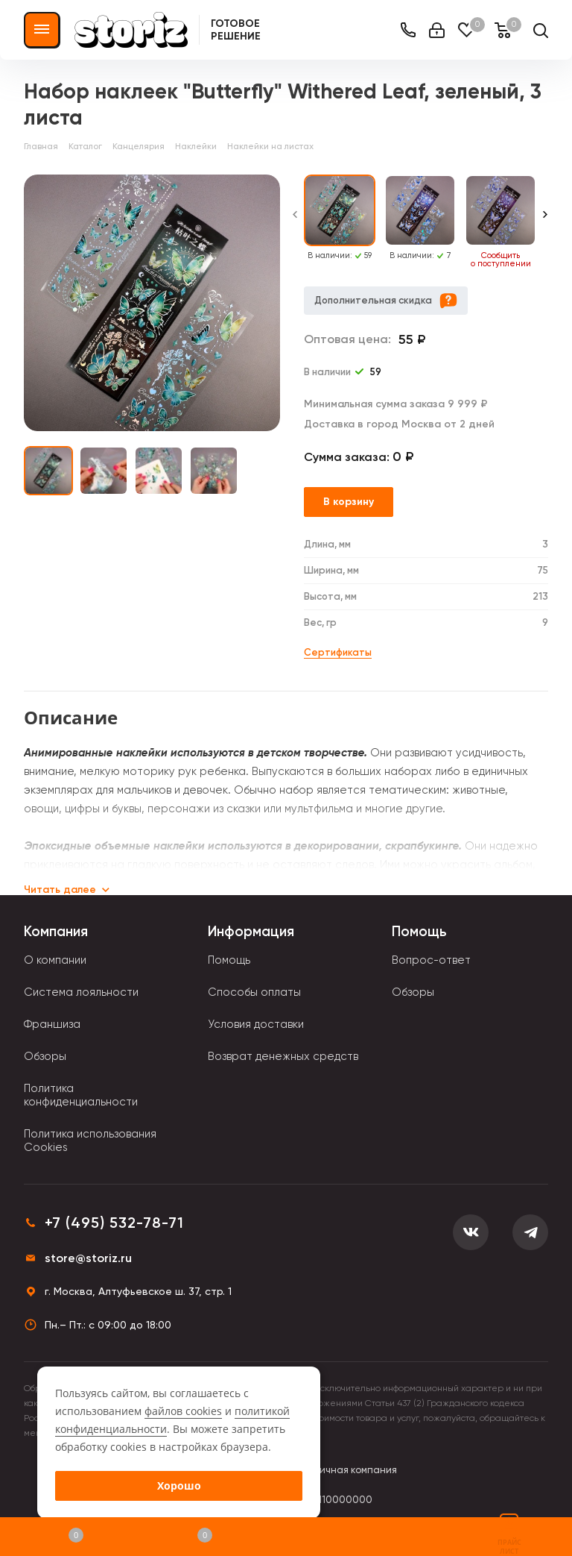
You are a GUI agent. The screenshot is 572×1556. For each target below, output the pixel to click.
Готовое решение (236, 30)
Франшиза (52, 1024)
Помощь (229, 960)
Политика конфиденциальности (81, 1095)
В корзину (348, 501)
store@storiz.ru (88, 1258)
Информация (251, 931)
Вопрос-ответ (431, 960)
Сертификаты (338, 652)
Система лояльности (81, 992)
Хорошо (179, 1485)
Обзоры (45, 1056)
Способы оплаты (254, 992)
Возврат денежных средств (283, 1056)
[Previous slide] (295, 222)
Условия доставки (256, 1024)
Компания (56, 931)
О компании (55, 960)
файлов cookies (183, 1411)
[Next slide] (545, 222)
